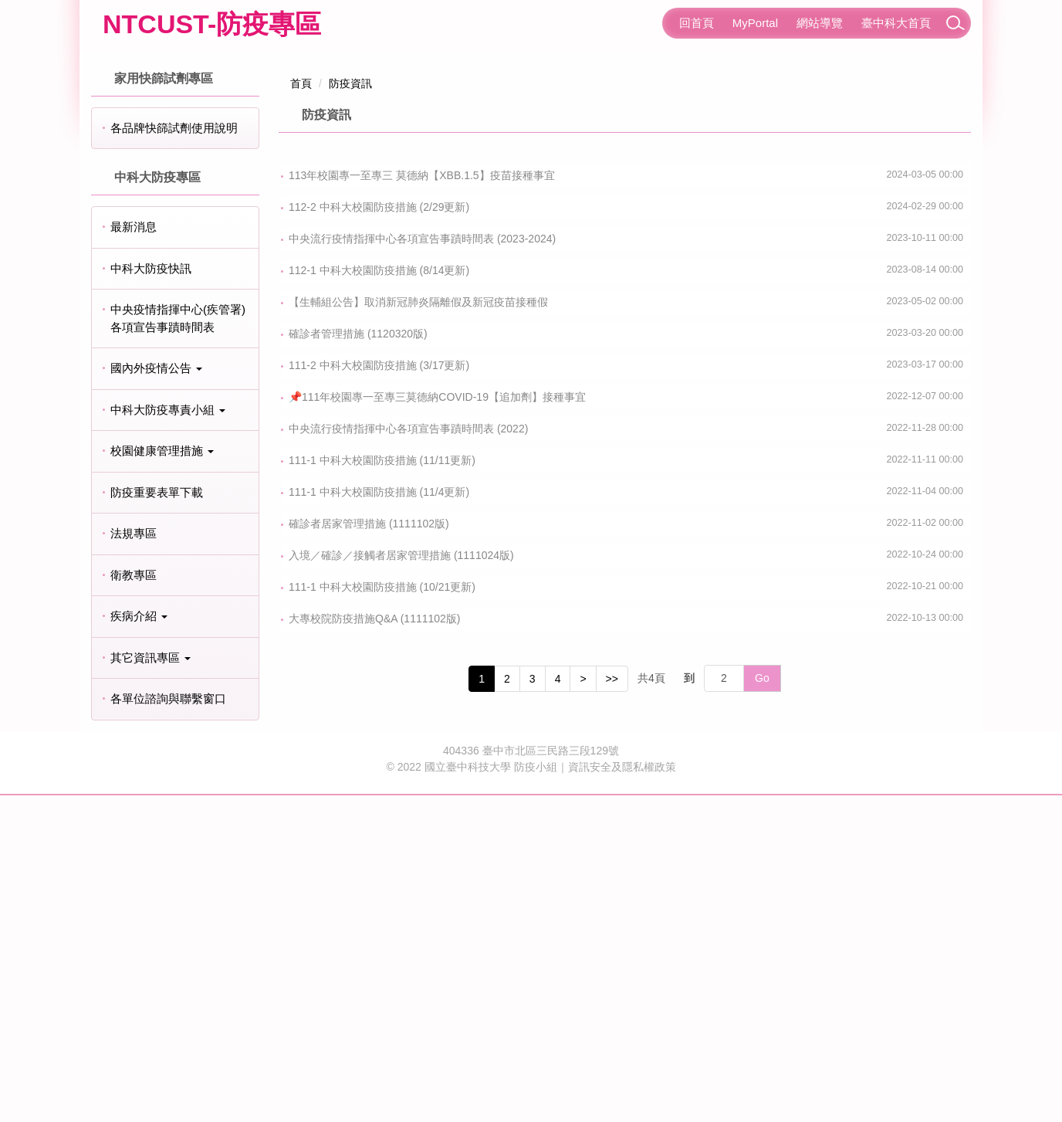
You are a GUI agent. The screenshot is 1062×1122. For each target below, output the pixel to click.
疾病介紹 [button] (138, 943)
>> (612, 1005)
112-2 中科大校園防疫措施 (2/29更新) (379, 533)
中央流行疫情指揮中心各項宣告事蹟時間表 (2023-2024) (422, 565)
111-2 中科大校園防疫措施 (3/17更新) (379, 692)
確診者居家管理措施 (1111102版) (369, 850)
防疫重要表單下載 (156, 818)
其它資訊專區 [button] (150, 984)
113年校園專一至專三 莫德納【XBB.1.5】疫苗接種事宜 (422, 502)
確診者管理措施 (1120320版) (358, 660)
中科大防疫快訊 (150, 595)
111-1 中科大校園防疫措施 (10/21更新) (382, 913)
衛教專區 (133, 901)
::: (656, 22)
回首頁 (696, 22)
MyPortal (755, 22)
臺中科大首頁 (896, 22)
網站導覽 (819, 22)
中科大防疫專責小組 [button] (167, 736)
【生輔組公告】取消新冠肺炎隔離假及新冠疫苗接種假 (418, 628)
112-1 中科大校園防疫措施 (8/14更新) (379, 597)
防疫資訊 (350, 410)
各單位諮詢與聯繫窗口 (168, 1025)
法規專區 (133, 860)
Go (762, 1005)
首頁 (301, 410)
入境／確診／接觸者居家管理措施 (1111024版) (401, 882)
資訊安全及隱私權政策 (622, 1093)
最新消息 (133, 554)
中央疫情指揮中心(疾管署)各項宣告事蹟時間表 (177, 645)
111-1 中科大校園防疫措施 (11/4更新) (379, 818)
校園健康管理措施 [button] (162, 778)
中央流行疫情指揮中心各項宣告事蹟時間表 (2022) (408, 755)
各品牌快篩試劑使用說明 (174, 454)
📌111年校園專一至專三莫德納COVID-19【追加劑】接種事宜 (437, 723)
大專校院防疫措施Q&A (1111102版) (375, 945)
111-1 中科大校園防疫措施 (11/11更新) (382, 787)
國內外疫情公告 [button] (156, 695)
